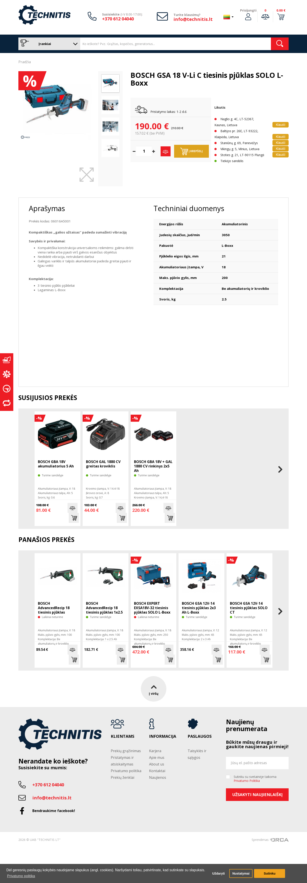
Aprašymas (47, 208)
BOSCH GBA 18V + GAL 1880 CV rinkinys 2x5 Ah (153, 466)
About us (156, 764)
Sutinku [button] (270, 873)
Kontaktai (157, 770)
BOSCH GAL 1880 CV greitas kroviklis (103, 464)
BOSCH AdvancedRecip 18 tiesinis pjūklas (54, 608)
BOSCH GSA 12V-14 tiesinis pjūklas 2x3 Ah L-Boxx (199, 608)
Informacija (162, 736)
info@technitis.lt (193, 19)
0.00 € (281, 10)
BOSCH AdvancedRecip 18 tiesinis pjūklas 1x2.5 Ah (104, 610)
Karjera (155, 750)
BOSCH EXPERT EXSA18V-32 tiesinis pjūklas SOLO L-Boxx (152, 608)
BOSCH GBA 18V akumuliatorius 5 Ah (56, 464)
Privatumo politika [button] (21, 876)
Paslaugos (200, 736)
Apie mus (156, 757)
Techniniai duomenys (189, 208)
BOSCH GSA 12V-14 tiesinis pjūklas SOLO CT (249, 608)
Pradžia (24, 61)
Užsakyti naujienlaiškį (257, 794)
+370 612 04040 (118, 19)
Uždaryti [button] (218, 873)
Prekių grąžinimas (126, 750)
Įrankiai (48, 43)
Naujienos (157, 777)
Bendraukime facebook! (53, 810)
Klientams (122, 736)
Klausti (280, 124)
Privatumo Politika (247, 781)
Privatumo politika (126, 770)
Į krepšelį (191, 151)
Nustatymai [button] (241, 873)
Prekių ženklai (122, 777)
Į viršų (153, 689)
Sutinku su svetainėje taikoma (255, 779)
